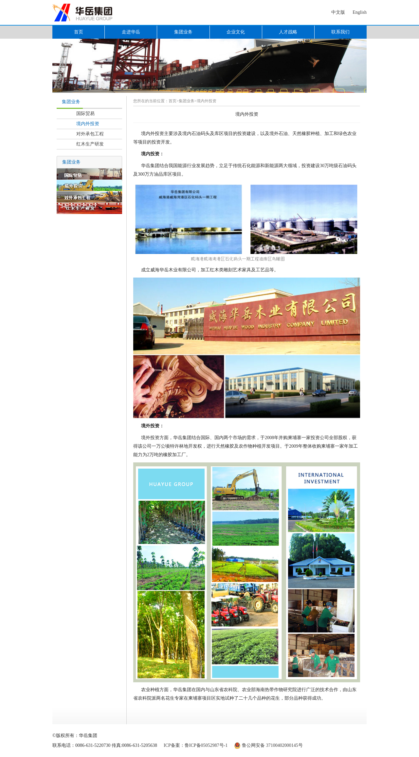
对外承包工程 (90, 133)
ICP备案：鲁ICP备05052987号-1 (196, 745)
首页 (78, 31)
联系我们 (340, 31)
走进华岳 (131, 31)
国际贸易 (85, 113)
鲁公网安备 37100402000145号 (272, 745)
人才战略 (288, 31)
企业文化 (236, 31)
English (360, 12)
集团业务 (183, 31)
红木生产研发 (90, 144)
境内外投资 (87, 123)
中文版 (338, 12)
